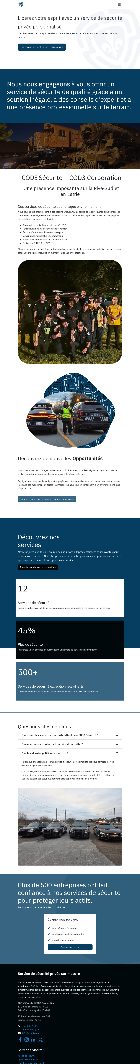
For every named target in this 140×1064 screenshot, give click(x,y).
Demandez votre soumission (41, 47)
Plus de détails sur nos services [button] (38, 567)
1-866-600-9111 (32, 1029)
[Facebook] (20, 1040)
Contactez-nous (70, 947)
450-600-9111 (30, 1025)
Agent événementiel (28, 1059)
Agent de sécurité (27, 1055)
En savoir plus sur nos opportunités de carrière (47, 499)
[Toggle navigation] (119, 4)
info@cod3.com (30, 1033)
